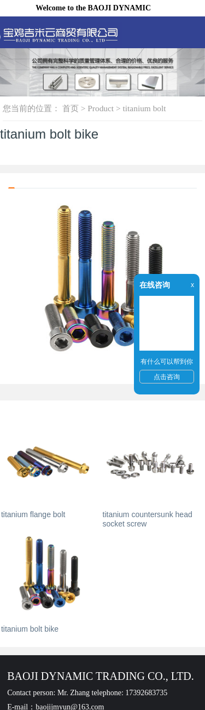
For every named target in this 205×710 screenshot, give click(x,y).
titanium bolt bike (29, 629)
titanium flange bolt (33, 514)
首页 (70, 108)
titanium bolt (144, 108)
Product (100, 108)
